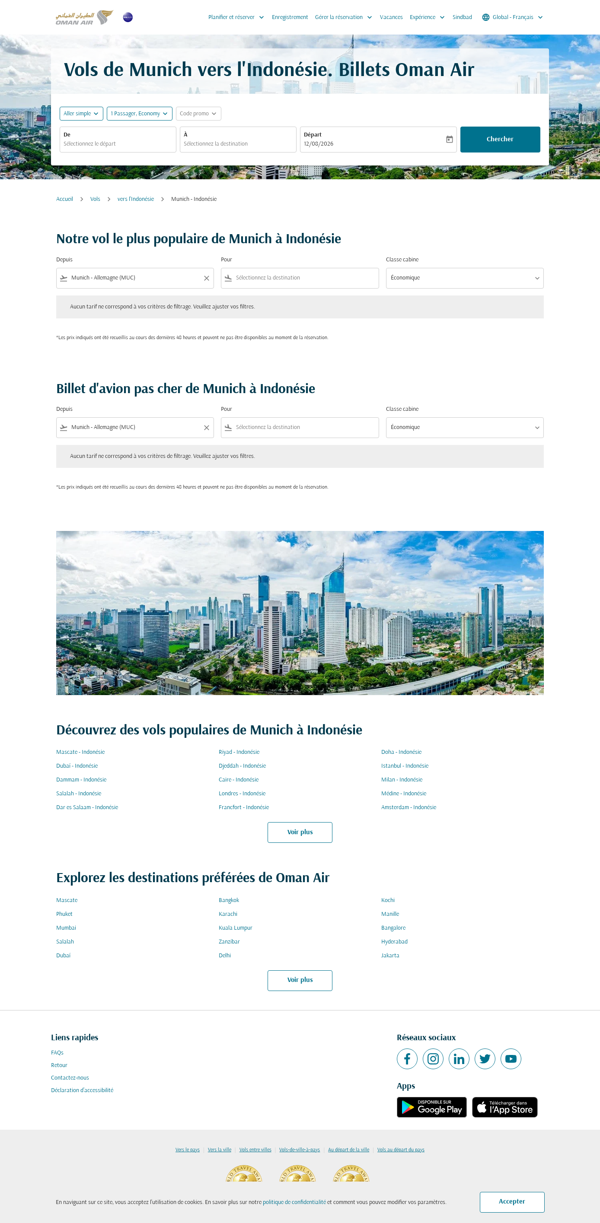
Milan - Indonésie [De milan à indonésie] (401, 780)
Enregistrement (290, 17)
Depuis (64, 260)
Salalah (65, 942)
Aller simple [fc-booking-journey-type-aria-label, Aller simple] (77, 114)
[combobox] (118, 144)
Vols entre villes (255, 1150)
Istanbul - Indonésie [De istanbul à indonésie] (404, 766)
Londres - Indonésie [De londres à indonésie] (242, 794)
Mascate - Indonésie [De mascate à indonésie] (80, 752)
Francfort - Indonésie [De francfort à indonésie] (244, 807)
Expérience (429, 17)
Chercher (500, 139)
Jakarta (390, 956)
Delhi (225, 956)
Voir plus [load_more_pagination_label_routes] (300, 832)
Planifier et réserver (238, 17)
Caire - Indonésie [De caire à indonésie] (239, 780)
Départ (313, 135)
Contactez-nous (70, 1078)
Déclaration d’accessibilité (82, 1090)
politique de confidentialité (294, 1202)
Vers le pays (188, 1150)
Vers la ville (219, 1150)
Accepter (512, 1201)
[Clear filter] (206, 278)
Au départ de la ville (348, 1150)
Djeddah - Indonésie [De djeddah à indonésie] (242, 766)
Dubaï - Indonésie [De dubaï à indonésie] (77, 766)
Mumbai (66, 928)
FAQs (57, 1053)
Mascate (66, 900)
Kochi (388, 900)
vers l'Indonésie (136, 199)
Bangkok (229, 900)
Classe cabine (402, 260)
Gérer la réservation (346, 17)
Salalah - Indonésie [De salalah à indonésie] (78, 794)
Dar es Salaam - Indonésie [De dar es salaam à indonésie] (87, 807)
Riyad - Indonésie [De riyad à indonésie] (239, 752)
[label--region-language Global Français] (513, 17)
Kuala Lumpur (235, 928)
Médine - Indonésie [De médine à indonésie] (403, 794)
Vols (95, 199)
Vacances (391, 17)
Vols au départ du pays (400, 1150)
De (67, 135)
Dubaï (63, 956)
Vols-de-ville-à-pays (299, 1150)
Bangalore (393, 928)
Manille (390, 914)
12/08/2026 (318, 144)
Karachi (228, 914)
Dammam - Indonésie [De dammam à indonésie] (81, 780)
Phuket (64, 914)
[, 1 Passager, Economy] (135, 113)
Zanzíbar (229, 942)
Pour (226, 260)
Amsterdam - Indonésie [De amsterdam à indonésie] (408, 807)
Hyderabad (394, 942)
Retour (59, 1065)
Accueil (64, 199)
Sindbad (462, 17)
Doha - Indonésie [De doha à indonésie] (401, 752)
